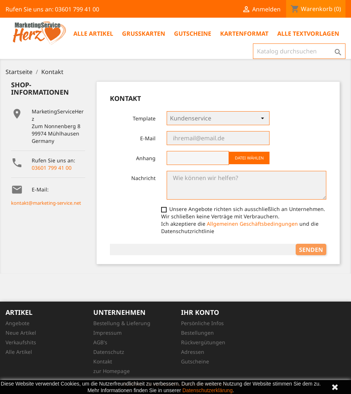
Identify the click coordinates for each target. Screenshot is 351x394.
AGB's (100, 342)
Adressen (192, 351)
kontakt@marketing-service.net (46, 203)
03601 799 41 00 (52, 167)
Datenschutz (108, 351)
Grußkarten (143, 33)
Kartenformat (244, 33)
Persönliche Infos (202, 323)
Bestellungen (197, 332)
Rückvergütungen (203, 342)
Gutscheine (192, 33)
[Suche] (299, 51)
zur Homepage (111, 370)
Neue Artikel (21, 332)
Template (144, 118)
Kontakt (102, 361)
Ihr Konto (200, 312)
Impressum (107, 332)
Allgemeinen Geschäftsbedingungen (252, 223)
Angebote (17, 323)
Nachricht (143, 178)
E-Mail (148, 138)
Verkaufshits (21, 342)
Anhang (146, 158)
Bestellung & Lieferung (121, 323)
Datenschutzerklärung (208, 390)
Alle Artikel (93, 33)
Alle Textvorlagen (308, 33)
